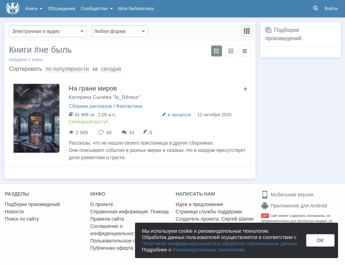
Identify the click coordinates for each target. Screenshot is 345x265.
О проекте (101, 204)
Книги (33, 8)
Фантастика (129, 106)
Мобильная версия (287, 194)
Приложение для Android (294, 206)
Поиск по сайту (22, 219)
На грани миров (93, 88)
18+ (265, 215)
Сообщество (97, 8)
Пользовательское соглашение (125, 240)
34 (131, 132)
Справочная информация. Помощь (129, 211)
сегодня (111, 69)
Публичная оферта (111, 248)
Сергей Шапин (237, 219)
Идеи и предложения (199, 204)
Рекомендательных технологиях (208, 250)
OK (320, 240)
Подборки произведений (32, 204)
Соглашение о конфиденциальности (114, 229)
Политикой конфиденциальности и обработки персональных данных (219, 243)
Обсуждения (61, 8)
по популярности (67, 69)
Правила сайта (107, 219)
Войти (331, 8)
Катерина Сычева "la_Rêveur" (104, 97)
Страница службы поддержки (209, 211)
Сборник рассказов (90, 106)
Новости (14, 211)
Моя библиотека (136, 8)
